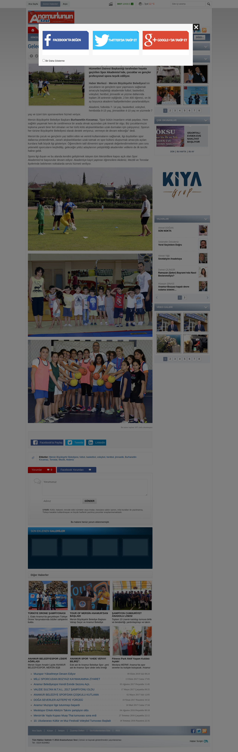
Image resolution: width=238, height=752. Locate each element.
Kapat (196, 27)
